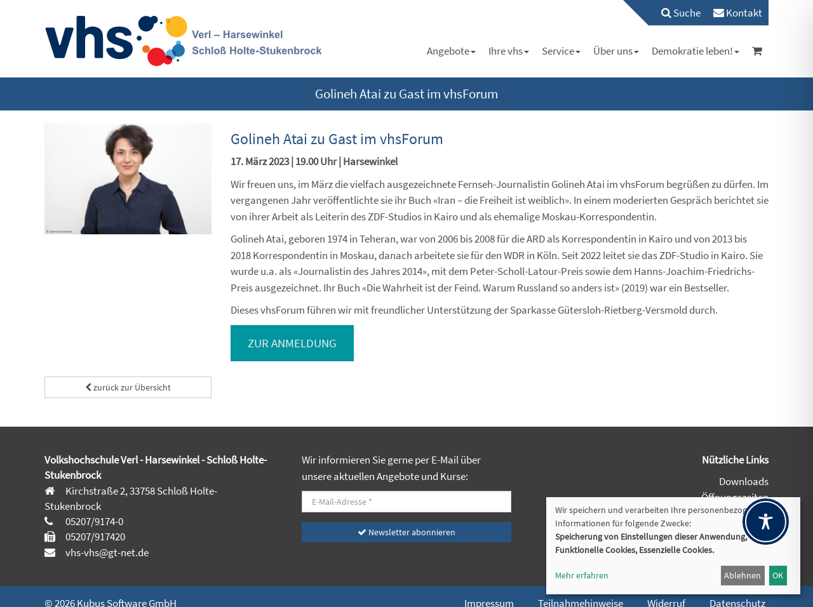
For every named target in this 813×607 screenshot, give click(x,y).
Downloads (744, 481)
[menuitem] (674, 12)
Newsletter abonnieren (406, 532)
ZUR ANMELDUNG (292, 342)
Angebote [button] (451, 51)
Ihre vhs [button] (508, 51)
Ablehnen (742, 575)
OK (777, 575)
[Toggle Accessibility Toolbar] (766, 522)
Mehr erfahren (581, 575)
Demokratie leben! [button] (695, 51)
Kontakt (737, 13)
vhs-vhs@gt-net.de (106, 552)
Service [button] (561, 51)
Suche (681, 13)
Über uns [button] (616, 51)
